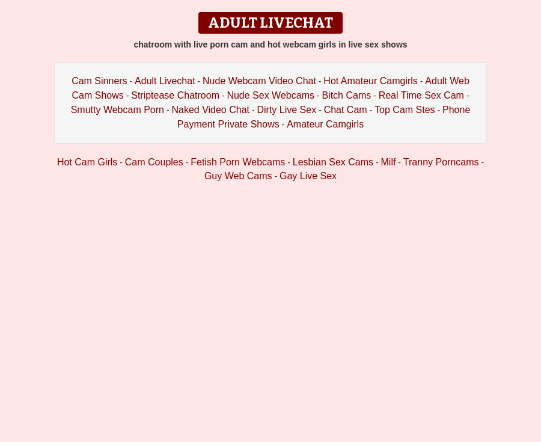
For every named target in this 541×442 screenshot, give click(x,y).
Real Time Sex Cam (421, 95)
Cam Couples (154, 162)
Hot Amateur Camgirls (370, 81)
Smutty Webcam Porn (117, 110)
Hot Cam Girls (87, 162)
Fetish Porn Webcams (238, 162)
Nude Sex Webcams (270, 95)
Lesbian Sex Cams (333, 162)
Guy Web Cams (238, 176)
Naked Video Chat (210, 110)
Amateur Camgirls (325, 124)
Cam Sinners (99, 81)
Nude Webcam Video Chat (259, 81)
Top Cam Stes (404, 110)
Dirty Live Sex (286, 110)
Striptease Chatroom (175, 95)
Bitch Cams (346, 95)
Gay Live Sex (308, 176)
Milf (388, 162)
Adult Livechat (165, 81)
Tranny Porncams (441, 162)
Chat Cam (345, 110)
